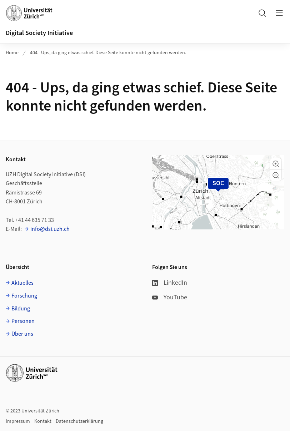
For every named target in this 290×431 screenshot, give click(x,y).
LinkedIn (169, 282)
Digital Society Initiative (39, 33)
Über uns (22, 334)
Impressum (18, 421)
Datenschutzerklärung (79, 421)
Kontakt (42, 421)
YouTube (169, 297)
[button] (275, 163)
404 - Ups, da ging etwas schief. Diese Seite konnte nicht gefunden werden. (108, 52)
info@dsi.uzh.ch (50, 229)
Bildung (20, 309)
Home (12, 52)
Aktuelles (22, 283)
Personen (23, 321)
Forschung (24, 296)
